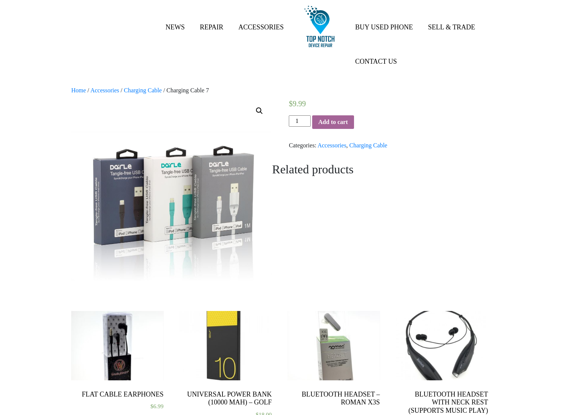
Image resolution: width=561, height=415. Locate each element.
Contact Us (376, 61)
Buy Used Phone (384, 27)
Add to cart (333, 122)
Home (78, 90)
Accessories (261, 27)
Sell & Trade (451, 27)
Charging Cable (143, 90)
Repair (211, 27)
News (175, 27)
